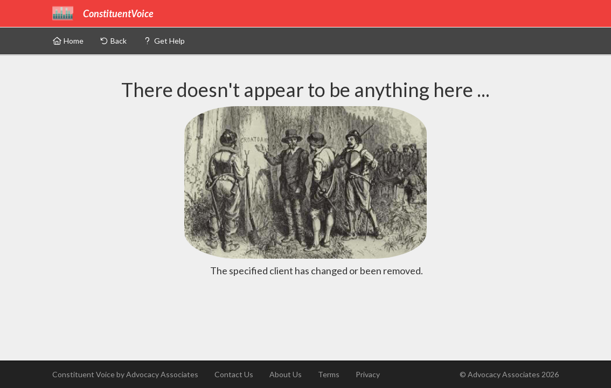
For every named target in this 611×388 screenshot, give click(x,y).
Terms (328, 374)
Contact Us (233, 374)
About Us (285, 374)
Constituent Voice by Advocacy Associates (125, 374)
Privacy (368, 374)
